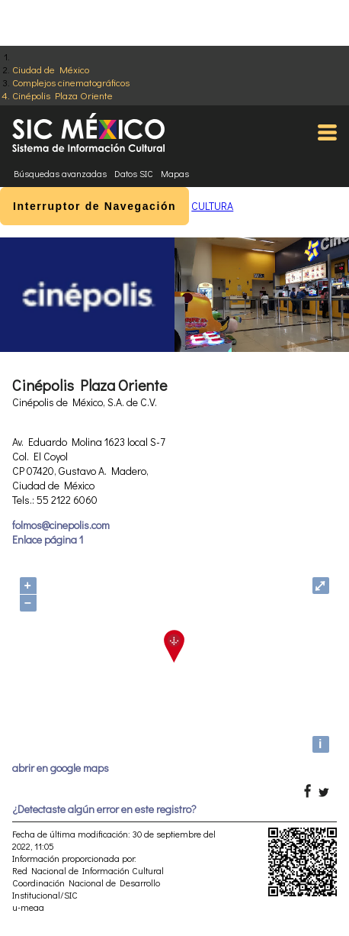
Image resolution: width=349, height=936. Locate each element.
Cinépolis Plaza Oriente (62, 95)
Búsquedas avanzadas (60, 173)
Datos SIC (133, 173)
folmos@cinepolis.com (61, 525)
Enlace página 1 (47, 539)
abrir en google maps (60, 767)
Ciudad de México (50, 69)
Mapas (175, 173)
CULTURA (212, 205)
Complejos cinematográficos (71, 82)
